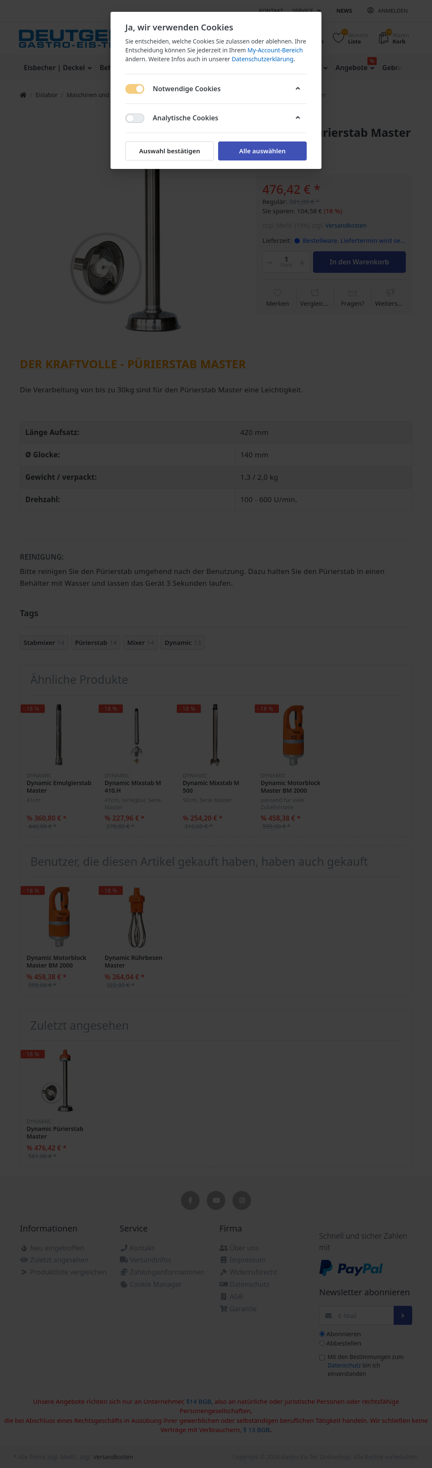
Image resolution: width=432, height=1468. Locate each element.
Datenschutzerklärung (262, 59)
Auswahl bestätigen (169, 151)
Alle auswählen (262, 151)
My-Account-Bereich (275, 50)
